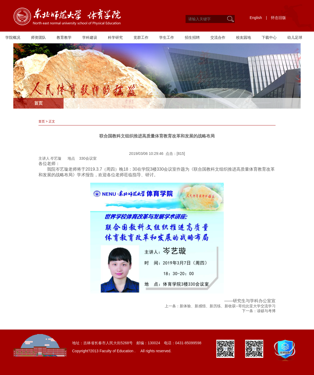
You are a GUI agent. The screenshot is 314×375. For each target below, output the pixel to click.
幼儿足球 (294, 37)
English (256, 18)
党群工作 (141, 37)
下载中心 (269, 37)
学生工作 (166, 37)
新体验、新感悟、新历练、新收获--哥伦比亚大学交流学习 (228, 306)
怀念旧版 (278, 18)
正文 (52, 121)
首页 (41, 121)
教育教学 (64, 37)
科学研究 (115, 37)
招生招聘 (192, 37)
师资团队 (38, 37)
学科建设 (89, 37)
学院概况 (12, 37)
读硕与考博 (266, 311)
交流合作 (217, 37)
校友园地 (243, 37)
